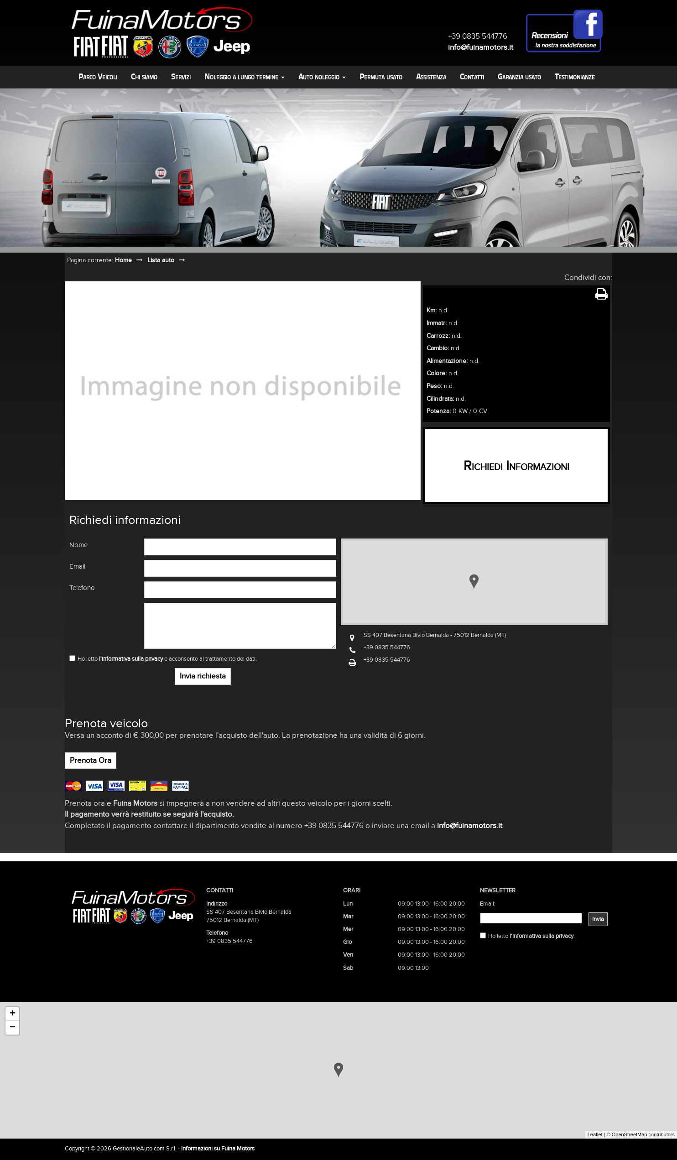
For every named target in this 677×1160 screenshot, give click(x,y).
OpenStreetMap (629, 1134)
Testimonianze (575, 77)
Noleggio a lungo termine (244, 77)
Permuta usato (380, 77)
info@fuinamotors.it (480, 47)
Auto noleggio (322, 77)
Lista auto (160, 260)
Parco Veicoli (97, 77)
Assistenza (431, 77)
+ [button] (13, 1014)
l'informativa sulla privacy (131, 659)
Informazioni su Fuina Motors (218, 1148)
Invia (598, 919)
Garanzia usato (519, 77)
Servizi (181, 77)
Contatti (472, 77)
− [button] (13, 1028)
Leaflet (595, 1134)
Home (123, 260)
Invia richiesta (203, 676)
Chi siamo (144, 77)
